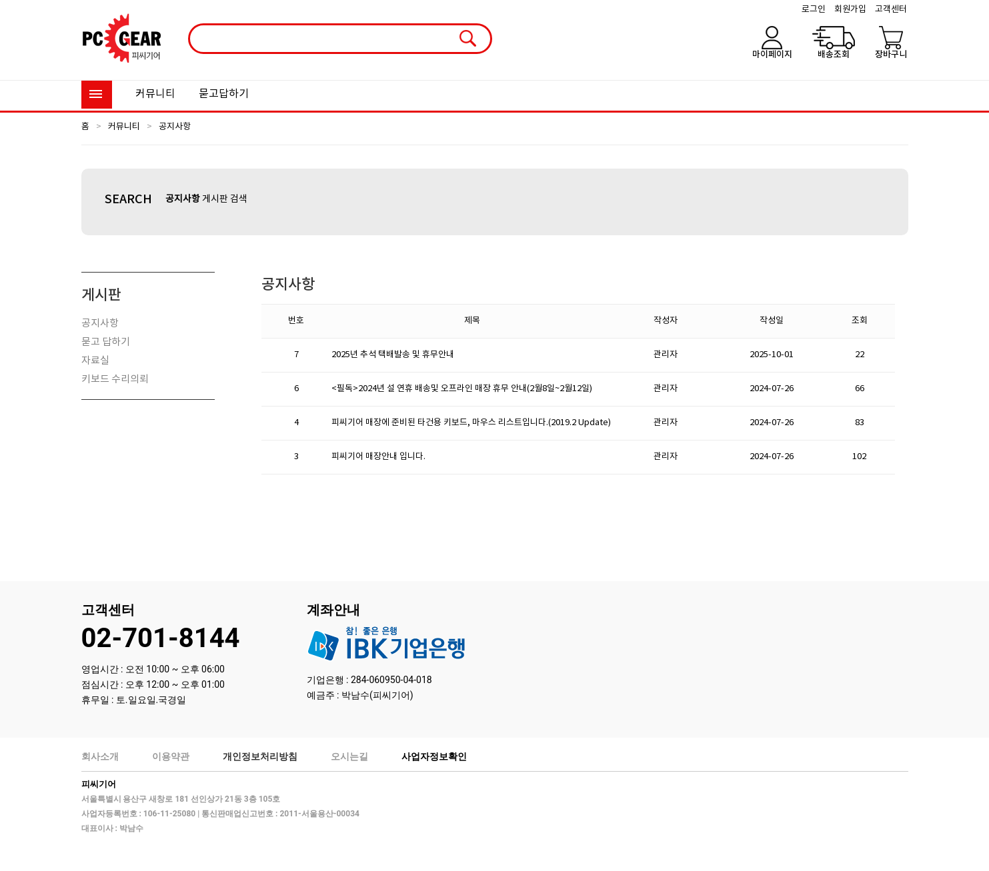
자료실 (95, 361)
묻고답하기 (224, 94)
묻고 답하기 (105, 342)
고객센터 (891, 10)
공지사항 (175, 127)
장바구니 (891, 54)
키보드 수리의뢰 (115, 379)
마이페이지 (772, 54)
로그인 (814, 10)
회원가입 (850, 10)
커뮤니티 (155, 94)
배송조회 (834, 54)
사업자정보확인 (434, 756)
